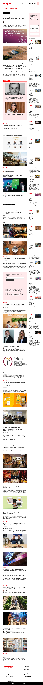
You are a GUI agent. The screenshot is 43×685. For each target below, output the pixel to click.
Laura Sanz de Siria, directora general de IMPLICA (14, 114)
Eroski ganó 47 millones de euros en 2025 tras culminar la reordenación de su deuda (31, 302)
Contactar (7, 673)
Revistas (34, 11)
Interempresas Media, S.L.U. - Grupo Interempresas (23, 683)
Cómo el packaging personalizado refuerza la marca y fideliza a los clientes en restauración (14, 513)
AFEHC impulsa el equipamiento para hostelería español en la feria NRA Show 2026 (31, 283)
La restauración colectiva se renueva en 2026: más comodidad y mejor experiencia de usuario (14, 305)
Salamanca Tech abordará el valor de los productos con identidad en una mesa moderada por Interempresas (12, 127)
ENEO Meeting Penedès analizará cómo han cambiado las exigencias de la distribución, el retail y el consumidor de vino (31, 201)
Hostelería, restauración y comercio (11, 8)
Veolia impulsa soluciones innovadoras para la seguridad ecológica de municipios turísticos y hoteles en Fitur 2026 (13, 196)
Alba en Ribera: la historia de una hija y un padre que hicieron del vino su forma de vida (14, 588)
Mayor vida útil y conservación (34, 28)
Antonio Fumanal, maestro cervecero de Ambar (13, 95)
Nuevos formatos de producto (34, 31)
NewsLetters (26, 669)
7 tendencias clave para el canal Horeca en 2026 (14, 259)
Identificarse (26, 666)
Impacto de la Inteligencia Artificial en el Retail (11, 346)
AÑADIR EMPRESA (10, 681)
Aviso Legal (26, 673)
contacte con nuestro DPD (8, 295)
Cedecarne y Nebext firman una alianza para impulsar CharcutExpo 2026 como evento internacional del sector (31, 337)
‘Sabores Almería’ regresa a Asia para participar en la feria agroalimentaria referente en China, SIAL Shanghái (31, 182)
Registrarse (26, 668)
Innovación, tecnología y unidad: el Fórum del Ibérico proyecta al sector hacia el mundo (14, 629)
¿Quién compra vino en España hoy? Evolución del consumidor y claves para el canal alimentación (14, 212)
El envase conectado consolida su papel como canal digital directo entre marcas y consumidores (14, 384)
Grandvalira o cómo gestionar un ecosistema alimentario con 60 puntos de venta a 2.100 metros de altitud (14, 169)
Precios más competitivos (34, 33)
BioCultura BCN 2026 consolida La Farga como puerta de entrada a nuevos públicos (31, 249)
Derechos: (8, 293)
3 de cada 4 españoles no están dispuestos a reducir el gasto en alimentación (14, 655)
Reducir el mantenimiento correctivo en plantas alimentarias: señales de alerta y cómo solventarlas (31, 94)
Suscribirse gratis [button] (31, 3)
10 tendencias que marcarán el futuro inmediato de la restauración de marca (12, 487)
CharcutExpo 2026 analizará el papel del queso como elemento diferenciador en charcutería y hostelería (31, 47)
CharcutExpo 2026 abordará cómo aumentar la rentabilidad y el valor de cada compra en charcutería (31, 128)
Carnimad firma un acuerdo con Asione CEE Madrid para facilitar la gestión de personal (31, 79)
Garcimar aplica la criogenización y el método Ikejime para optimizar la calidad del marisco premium (14, 525)
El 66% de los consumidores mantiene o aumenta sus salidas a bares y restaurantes (13, 446)
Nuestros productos (9, 676)
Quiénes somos (8, 677)
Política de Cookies (27, 676)
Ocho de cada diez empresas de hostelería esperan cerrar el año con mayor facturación (13, 429)
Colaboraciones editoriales (29, 677)
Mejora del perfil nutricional (34, 25)
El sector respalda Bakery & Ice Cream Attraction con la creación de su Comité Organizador (31, 111)
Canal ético (8, 674)
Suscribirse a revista (27, 671)
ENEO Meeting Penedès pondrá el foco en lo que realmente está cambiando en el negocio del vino (14, 18)
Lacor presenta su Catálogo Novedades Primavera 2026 (31, 319)
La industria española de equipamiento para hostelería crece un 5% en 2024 (14, 372)
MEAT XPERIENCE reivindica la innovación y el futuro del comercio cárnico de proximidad (31, 232)
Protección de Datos (28, 674)
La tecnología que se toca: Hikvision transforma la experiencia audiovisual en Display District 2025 (14, 570)
